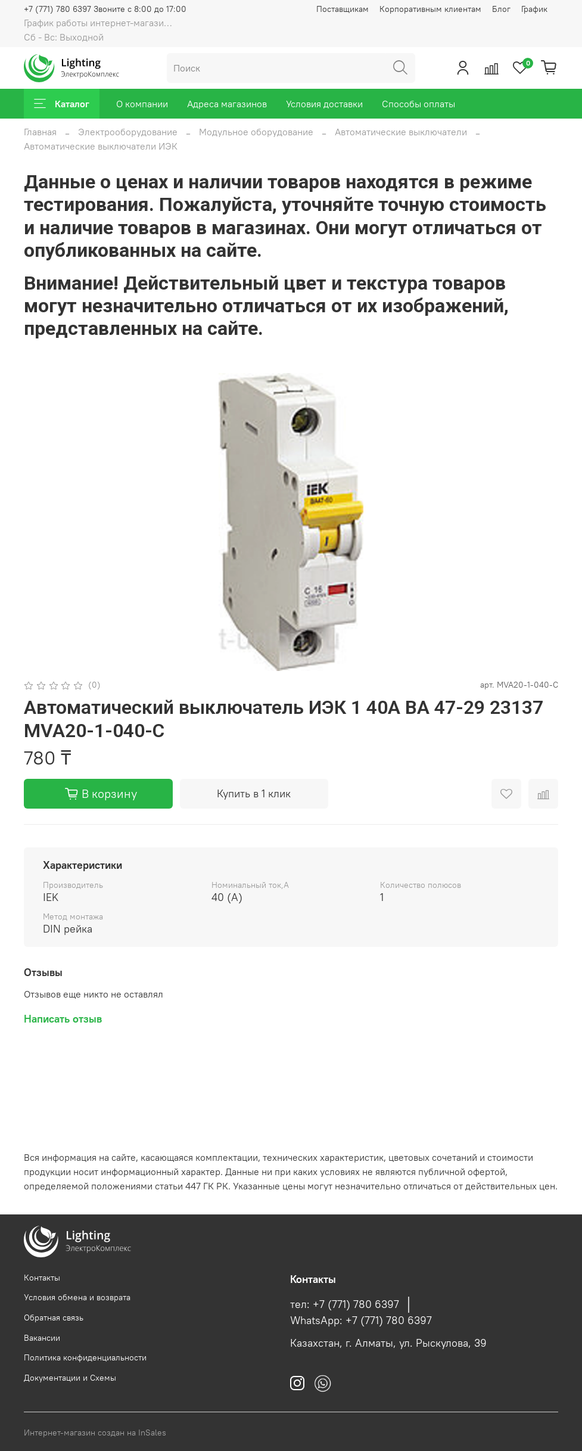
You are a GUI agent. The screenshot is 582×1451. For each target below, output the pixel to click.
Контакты (42, 1277)
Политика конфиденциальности (85, 1357)
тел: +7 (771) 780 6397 (344, 1304)
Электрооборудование (128, 132)
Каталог (61, 104)
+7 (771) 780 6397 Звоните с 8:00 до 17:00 (105, 9)
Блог (501, 9)
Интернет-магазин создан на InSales (95, 1432)
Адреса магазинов (227, 104)
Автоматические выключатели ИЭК (101, 146)
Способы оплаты (418, 104)
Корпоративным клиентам (430, 9)
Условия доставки (324, 104)
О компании (142, 104)
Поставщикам (342, 9)
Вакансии (42, 1337)
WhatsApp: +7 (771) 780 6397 (361, 1320)
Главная (40, 132)
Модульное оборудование (256, 132)
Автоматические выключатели (401, 132)
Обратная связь (53, 1317)
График (534, 9)
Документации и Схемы (70, 1377)
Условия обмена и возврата (77, 1297)
